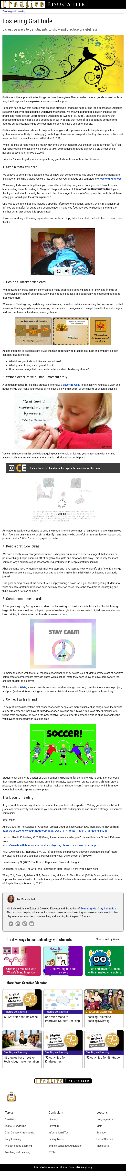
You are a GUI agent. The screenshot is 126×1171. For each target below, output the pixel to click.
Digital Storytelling (15, 1126)
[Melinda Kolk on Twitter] (10, 923)
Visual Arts (102, 1145)
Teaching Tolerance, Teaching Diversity (98, 1019)
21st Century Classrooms (99, 1011)
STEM (52, 1152)
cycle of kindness (111, 178)
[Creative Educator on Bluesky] (30, 923)
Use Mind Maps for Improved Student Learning (62, 1019)
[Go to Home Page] (44, 4)
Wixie (23, 687)
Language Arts (104, 1119)
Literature (54, 1126)
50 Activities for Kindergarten (55, 1059)
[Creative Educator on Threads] (24, 923)
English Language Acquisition (65, 1145)
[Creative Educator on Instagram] (17, 923)
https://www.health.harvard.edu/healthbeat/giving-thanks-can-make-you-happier (50, 845)
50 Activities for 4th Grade (103, 1057)
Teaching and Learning (13, 11)
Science (101, 1132)
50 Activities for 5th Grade (21, 1017)
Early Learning (13, 1139)
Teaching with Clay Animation (98, 908)
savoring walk (71, 384)
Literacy (53, 1119)
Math (99, 1126)
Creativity (10, 1119)
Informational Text (59, 1132)
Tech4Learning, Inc (49, 1167)
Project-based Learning (18, 1145)
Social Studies (104, 1139)
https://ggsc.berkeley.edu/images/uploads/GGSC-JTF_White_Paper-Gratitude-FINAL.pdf (55, 830)
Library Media (56, 1139)
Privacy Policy (85, 1167)
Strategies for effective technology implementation (21, 1059)
